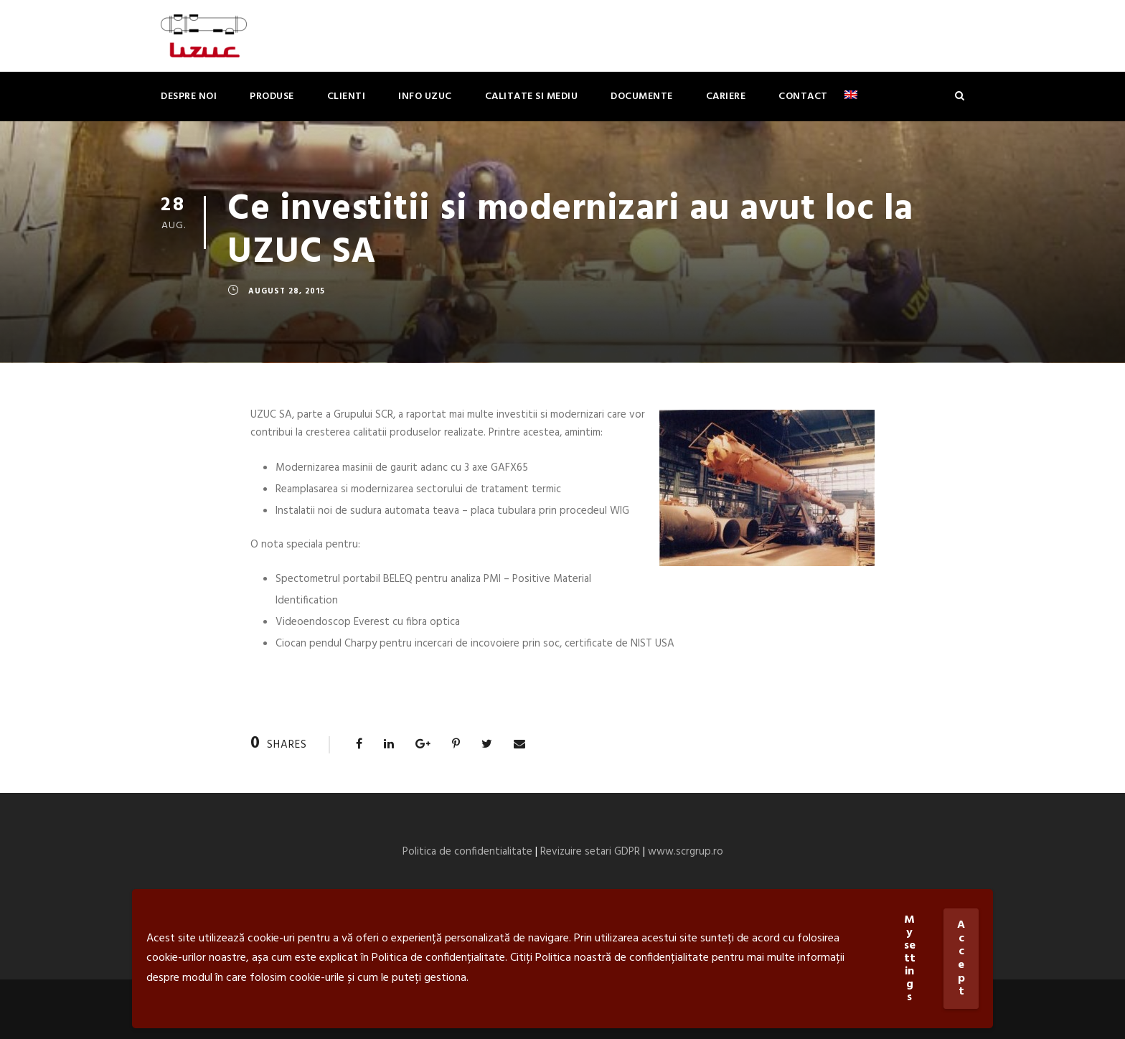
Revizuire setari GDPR (590, 851)
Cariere (726, 96)
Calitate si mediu (531, 96)
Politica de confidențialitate (438, 958)
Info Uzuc (425, 96)
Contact (803, 96)
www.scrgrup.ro (685, 851)
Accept (961, 958)
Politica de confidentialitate (467, 851)
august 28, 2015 (286, 291)
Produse (272, 96)
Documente (642, 96)
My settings (909, 959)
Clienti (346, 96)
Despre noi (189, 96)
